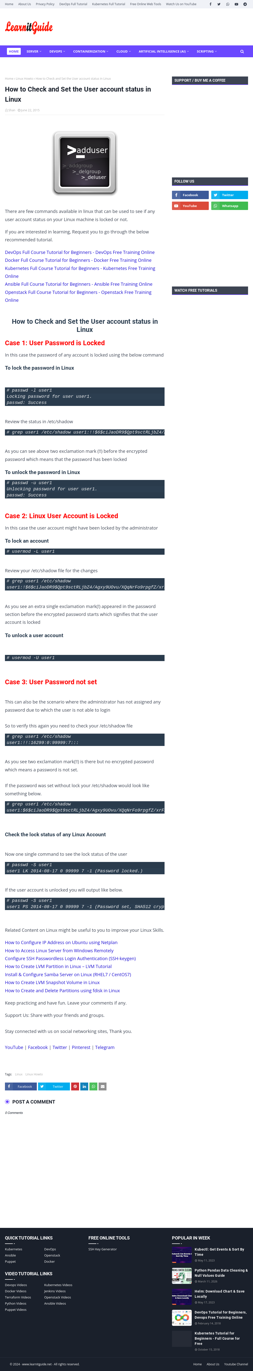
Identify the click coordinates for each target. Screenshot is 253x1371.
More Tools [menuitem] (19, 63)
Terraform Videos (18, 1297)
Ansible (10, 1255)
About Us (24, 4)
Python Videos (15, 1303)
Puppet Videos (15, 1309)
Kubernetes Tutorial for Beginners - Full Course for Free (217, 1338)
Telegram (104, 1047)
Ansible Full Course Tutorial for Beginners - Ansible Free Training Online (78, 284)
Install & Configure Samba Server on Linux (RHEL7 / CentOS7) (68, 974)
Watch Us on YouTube (181, 4)
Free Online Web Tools (145, 4)
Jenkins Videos (55, 1291)
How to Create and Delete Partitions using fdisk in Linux (62, 990)
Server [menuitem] (32, 51)
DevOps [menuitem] (55, 51)
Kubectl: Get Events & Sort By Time (219, 1252)
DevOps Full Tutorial (73, 4)
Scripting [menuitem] (205, 51)
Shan (11, 110)
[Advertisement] (210, 139)
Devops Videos (16, 1285)
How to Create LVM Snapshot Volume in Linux (52, 982)
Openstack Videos (57, 1297)
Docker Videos (15, 1291)
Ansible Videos (55, 1303)
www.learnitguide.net (37, 1364)
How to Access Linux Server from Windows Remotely (59, 950)
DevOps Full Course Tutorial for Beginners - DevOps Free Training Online (80, 252)
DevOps (50, 1249)
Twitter (60, 1047)
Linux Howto (24, 78)
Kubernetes (13, 1249)
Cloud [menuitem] (121, 51)
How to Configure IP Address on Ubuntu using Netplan (61, 942)
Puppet (10, 1261)
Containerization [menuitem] (89, 51)
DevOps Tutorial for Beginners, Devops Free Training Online (221, 1314)
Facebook (38, 1047)
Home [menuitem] (14, 51)
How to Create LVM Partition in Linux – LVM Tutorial (58, 966)
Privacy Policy (45, 4)
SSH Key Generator (102, 1249)
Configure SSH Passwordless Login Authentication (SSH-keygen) (70, 958)
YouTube (14, 1047)
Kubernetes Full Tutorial (108, 4)
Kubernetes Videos (58, 1285)
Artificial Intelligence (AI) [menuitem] (162, 51)
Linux (18, 1074)
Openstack (52, 1255)
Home (9, 4)
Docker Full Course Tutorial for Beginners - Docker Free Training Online (78, 260)
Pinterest (81, 1047)
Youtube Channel (236, 1364)
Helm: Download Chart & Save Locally (220, 1293)
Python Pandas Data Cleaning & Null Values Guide (221, 1272)
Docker (49, 1261)
